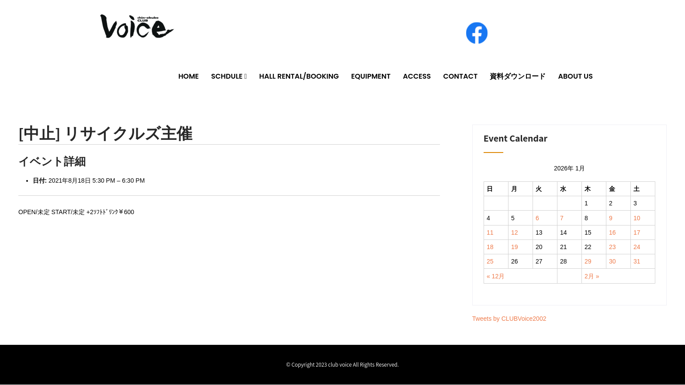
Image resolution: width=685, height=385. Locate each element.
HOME (188, 77)
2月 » (592, 276)
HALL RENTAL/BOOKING (299, 77)
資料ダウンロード (518, 77)
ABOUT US (575, 77)
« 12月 (496, 276)
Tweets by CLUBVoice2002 (509, 319)
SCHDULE (226, 77)
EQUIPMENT (371, 77)
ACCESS (417, 77)
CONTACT (460, 77)
